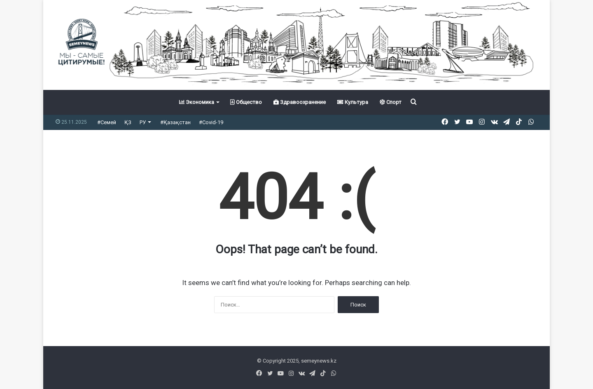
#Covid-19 (211, 122)
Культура (352, 102)
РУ (143, 122)
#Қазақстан (175, 122)
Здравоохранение (299, 102)
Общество (246, 102)
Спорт (391, 102)
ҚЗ (127, 122)
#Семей (106, 122)
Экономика (196, 102)
